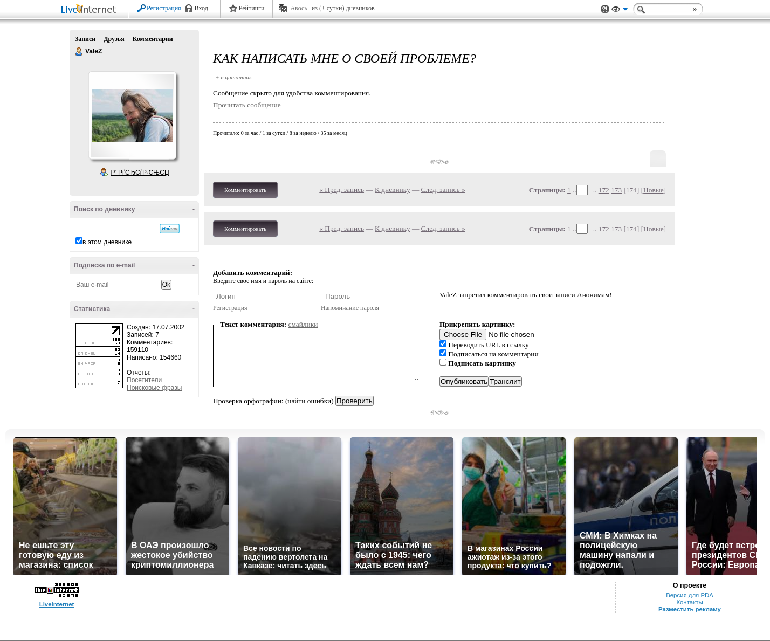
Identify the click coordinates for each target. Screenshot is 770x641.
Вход (201, 8)
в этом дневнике (107, 242)
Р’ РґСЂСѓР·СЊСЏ (140, 172)
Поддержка (605, 9)
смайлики (303, 324)
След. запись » (443, 189)
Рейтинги (252, 8)
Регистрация (164, 8)
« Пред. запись (341, 189)
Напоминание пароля (350, 308)
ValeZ (79, 51)
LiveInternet (90, 10)
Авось (298, 8)
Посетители (144, 380)
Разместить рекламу (689, 609)
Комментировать (245, 190)
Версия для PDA (689, 595)
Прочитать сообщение (247, 105)
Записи (85, 39)
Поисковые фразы (154, 387)
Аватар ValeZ (132, 115)
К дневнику (392, 189)
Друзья (114, 39)
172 (604, 190)
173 (616, 190)
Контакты (689, 602)
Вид (619, 10)
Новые (653, 190)
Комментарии (153, 39)
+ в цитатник (233, 77)
